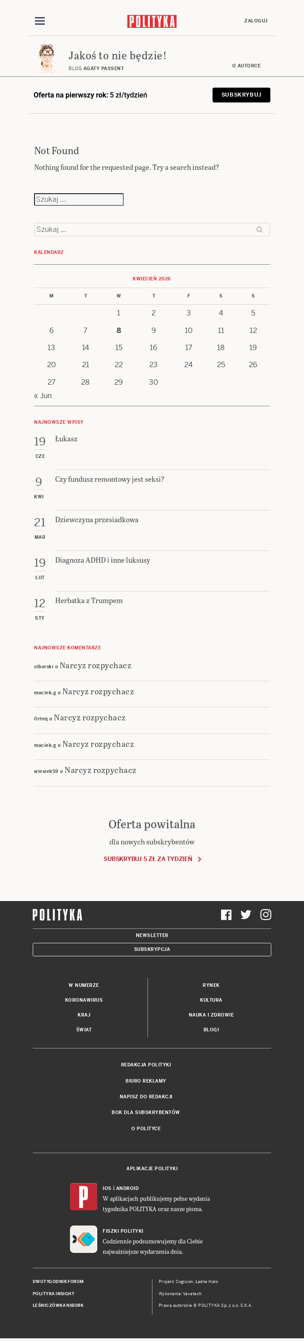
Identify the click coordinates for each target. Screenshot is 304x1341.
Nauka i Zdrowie (211, 1015)
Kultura (211, 1000)
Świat (84, 1030)
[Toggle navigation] (39, 21)
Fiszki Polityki (123, 1231)
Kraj (84, 1015)
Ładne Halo (206, 1281)
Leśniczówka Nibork (58, 1305)
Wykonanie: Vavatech (180, 1294)
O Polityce (146, 1129)
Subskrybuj (241, 94)
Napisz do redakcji (146, 1097)
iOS (107, 1188)
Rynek (211, 985)
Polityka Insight (53, 1294)
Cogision (184, 1281)
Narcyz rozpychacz (96, 664)
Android (127, 1188)
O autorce (246, 66)
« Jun (43, 395)
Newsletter (152, 935)
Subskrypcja (152, 949)
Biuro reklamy (146, 1081)
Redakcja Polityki (146, 1065)
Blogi (211, 1030)
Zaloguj (256, 21)
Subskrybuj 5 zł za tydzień (148, 859)
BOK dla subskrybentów (146, 1112)
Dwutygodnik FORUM (58, 1281)
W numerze (84, 985)
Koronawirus (84, 1000)
